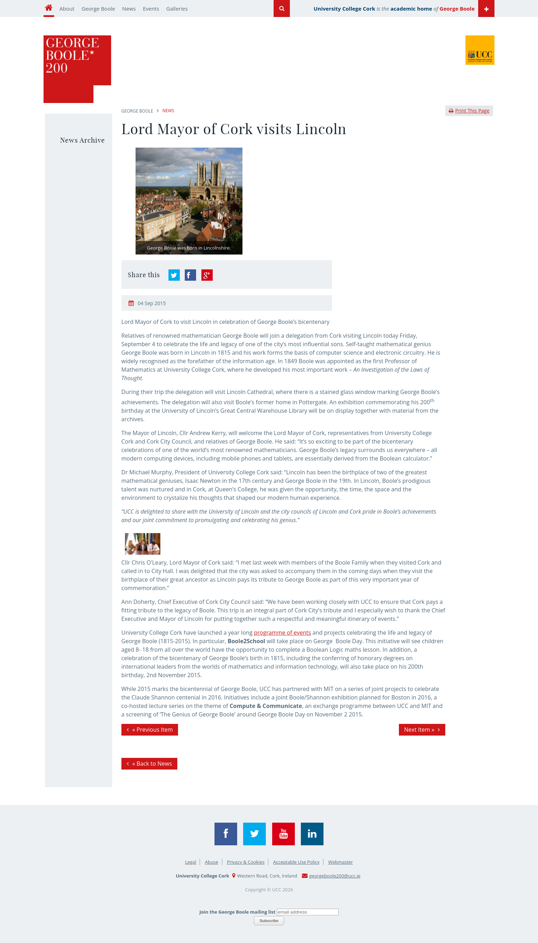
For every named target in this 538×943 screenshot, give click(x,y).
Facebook (225, 834)
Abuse (211, 862)
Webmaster (340, 862)
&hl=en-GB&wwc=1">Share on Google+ (207, 275)
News (129, 8)
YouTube (283, 834)
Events (151, 8)
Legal (190, 862)
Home (49, 8)
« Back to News (152, 763)
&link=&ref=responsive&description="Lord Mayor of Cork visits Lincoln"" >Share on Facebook (190, 275)
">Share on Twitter (174, 275)
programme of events (282, 632)
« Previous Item (152, 729)
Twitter (254, 834)
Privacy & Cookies (246, 862)
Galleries (177, 8)
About (66, 8)
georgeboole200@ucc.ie (334, 876)
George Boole (98, 8)
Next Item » (419, 729)
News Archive (82, 140)
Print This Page (469, 110)
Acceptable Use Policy (296, 862)
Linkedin (312, 834)
